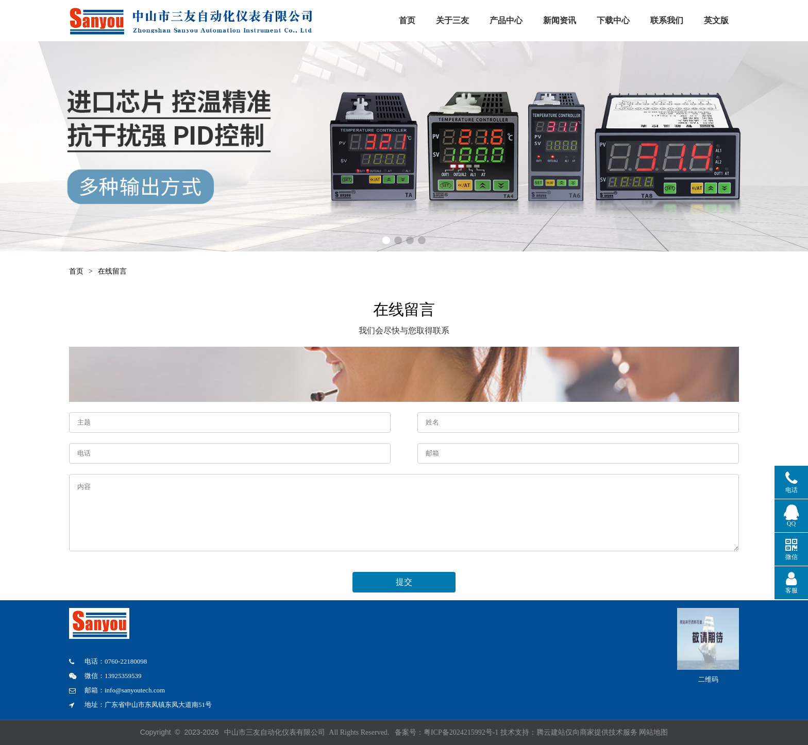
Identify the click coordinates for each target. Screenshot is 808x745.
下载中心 (662, 20)
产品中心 (529, 20)
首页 (414, 20)
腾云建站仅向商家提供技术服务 (587, 732)
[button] (386, 240)
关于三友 (466, 20)
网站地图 (653, 732)
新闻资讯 (597, 20)
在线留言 (112, 271)
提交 (404, 578)
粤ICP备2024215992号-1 (461, 732)
